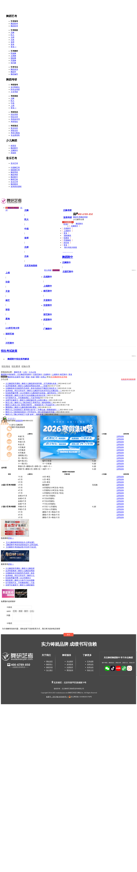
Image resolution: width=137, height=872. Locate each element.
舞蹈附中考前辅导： (9, 374)
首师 (12, 42)
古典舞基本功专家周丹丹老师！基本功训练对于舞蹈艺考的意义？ (31, 388)
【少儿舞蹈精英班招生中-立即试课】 (20, 542)
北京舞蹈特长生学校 (59, 377)
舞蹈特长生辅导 (13, 377)
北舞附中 (14, 150)
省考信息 (90, 664)
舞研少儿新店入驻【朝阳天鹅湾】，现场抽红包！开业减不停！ (30, 405)
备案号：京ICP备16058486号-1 (56, 697)
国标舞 (13, 58)
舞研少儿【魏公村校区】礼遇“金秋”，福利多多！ (25, 414)
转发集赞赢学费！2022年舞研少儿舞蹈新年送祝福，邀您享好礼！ (31, 393)
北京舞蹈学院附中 (24, 374)
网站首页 (49, 661)
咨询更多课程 (16, 186)
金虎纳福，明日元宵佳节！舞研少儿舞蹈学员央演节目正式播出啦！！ (33, 391)
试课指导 (70, 667)
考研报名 (14, 122)
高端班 (13, 153)
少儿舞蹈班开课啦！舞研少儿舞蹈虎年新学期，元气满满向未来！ (31, 383)
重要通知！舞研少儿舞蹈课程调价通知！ (21, 407)
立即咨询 (120, 436)
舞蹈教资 (14, 184)
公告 (25, 372)
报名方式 (90, 670)
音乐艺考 (11, 158)
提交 (68, 634)
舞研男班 (14, 172)
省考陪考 (70, 664)
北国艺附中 (37, 374)
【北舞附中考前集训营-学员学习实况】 (21, 547)
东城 (32, 377)
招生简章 (14, 114)
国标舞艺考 (15, 170)
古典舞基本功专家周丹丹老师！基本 (19, 573)
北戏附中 (67, 228)
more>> (134, 270)
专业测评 (70, 661)
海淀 (23, 377)
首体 (12, 44)
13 (13, 418)
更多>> (13, 47)
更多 (65, 233)
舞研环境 (49, 667)
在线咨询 (19, 421)
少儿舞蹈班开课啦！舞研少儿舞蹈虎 (19, 568)
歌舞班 (66, 238)
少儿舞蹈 (11, 140)
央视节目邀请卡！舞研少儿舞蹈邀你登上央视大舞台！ (27, 400)
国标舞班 (67, 235)
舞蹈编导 (14, 74)
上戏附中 (67, 231)
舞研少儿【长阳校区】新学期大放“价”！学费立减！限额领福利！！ (32, 410)
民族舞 (13, 53)
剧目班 (66, 243)
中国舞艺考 (15, 167)
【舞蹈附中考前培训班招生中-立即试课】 (22, 545)
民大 (12, 35)
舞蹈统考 (14, 26)
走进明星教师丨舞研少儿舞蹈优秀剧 (19, 571)
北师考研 (56, 270)
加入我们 (49, 670)
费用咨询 (70, 670)
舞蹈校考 (14, 24)
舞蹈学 (13, 72)
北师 (12, 37)
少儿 (32, 611)
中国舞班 (68, 222)
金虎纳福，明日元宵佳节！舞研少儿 (19, 575)
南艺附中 (63, 374)
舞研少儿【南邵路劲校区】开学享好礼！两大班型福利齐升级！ (30, 412)
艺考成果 (90, 661)
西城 (27, 377)
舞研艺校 (14, 179)
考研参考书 (15, 119)
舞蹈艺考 (11, 16)
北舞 (12, 32)
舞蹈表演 (14, 69)
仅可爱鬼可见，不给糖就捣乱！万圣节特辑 (22, 398)
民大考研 (47, 270)
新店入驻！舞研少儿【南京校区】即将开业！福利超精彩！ (29, 402)
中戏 (12, 103)
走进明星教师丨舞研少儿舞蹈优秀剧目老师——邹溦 (26, 386)
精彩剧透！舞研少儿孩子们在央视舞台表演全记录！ (26, 395)
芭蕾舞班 (67, 240)
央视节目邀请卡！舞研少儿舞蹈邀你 (19, 585)
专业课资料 (15, 135)
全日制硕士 (15, 87)
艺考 (15, 611)
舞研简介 (49, 664)
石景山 (43, 377)
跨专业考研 (15, 89)
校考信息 (90, 667)
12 (11, 418)
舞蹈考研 (11, 79)
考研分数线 (15, 133)
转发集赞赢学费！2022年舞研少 (18, 578)
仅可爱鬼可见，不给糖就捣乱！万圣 (19, 583)
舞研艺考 (17, 372)
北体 (12, 40)
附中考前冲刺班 (70, 247)
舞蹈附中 (14, 148)
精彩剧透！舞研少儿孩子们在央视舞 (19, 580)
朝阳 (37, 377)
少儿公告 (32, 372)
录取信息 (14, 130)
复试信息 (14, 128)
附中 (26, 611)
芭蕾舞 (13, 60)
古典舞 (13, 56)
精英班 (13, 146)
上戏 (12, 105)
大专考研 (14, 92)
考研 (20, 611)
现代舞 (13, 63)
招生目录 (14, 117)
